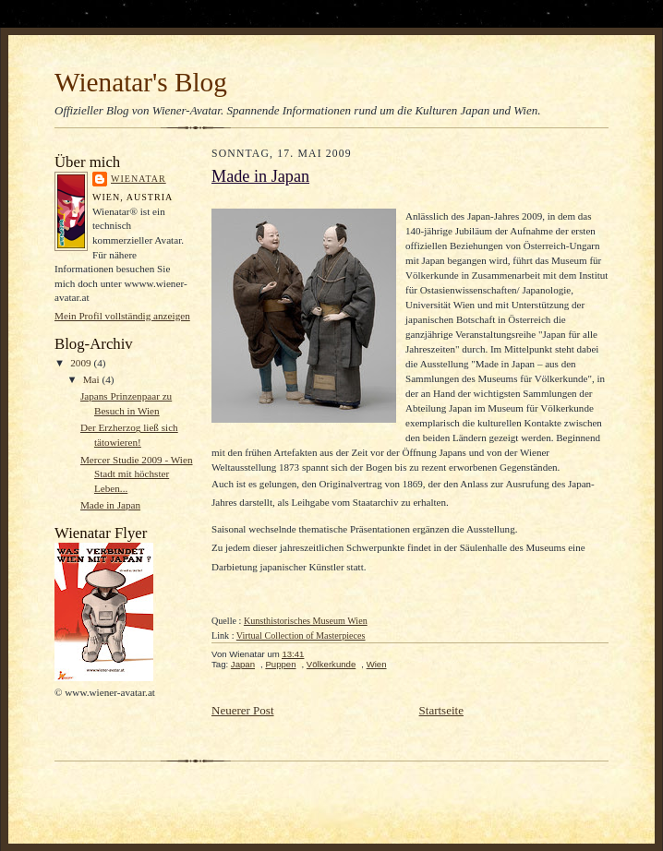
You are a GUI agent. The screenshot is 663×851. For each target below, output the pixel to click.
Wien (377, 664)
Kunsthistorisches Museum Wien (306, 621)
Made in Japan (110, 504)
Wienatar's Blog (140, 82)
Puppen (280, 664)
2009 (81, 362)
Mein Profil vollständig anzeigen (122, 315)
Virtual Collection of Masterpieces (301, 635)
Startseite (441, 710)
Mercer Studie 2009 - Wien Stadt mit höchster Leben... (136, 474)
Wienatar (138, 179)
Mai (92, 379)
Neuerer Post (242, 710)
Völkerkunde (331, 664)
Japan (243, 664)
